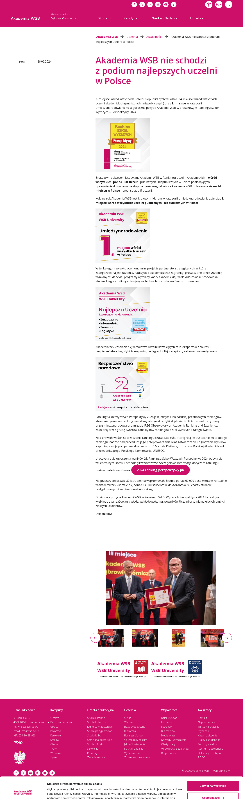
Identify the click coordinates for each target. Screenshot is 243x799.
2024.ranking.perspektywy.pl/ (160, 470)
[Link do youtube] (166, 4)
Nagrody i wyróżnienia (173, 739)
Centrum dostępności (210, 748)
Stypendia (204, 731)
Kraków (54, 739)
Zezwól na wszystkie (213, 765)
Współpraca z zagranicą (175, 748)
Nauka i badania (133, 748)
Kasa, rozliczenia (207, 735)
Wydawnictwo (132, 753)
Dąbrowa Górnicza (61, 722)
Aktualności (158, 37)
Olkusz (54, 744)
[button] (208, 4)
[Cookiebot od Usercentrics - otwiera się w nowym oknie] (23, 792)
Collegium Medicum (135, 739)
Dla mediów (168, 731)
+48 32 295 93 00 (28, 726)
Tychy (53, 748)
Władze (128, 722)
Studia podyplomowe (99, 731)
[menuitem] (104, 18)
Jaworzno (55, 731)
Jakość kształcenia (134, 744)
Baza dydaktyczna (134, 726)
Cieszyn (54, 718)
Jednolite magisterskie (100, 726)
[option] (161, 588)
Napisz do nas (206, 722)
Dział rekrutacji (169, 718)
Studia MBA (94, 735)
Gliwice (54, 726)
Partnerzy (166, 722)
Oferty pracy (168, 744)
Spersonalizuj (213, 777)
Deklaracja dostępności (211, 753)
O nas (127, 718)
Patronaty (166, 726)
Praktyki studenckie (209, 739)
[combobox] (218, 4)
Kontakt (202, 718)
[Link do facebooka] (134, 4)
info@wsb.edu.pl (30, 731)
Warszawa (56, 753)
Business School (133, 735)
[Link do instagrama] (158, 4)
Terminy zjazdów (207, 744)
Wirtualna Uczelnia (208, 726)
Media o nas (168, 735)
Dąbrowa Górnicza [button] (63, 18)
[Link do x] (142, 4)
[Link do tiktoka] (173, 4)
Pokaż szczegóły (58, 791)
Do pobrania (168, 753)
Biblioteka (130, 731)
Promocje (92, 753)
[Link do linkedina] (150, 4)
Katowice (55, 735)
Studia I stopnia (96, 718)
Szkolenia (92, 748)
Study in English (96, 744)
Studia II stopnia (96, 722)
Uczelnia (136, 37)
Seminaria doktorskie (99, 739)
